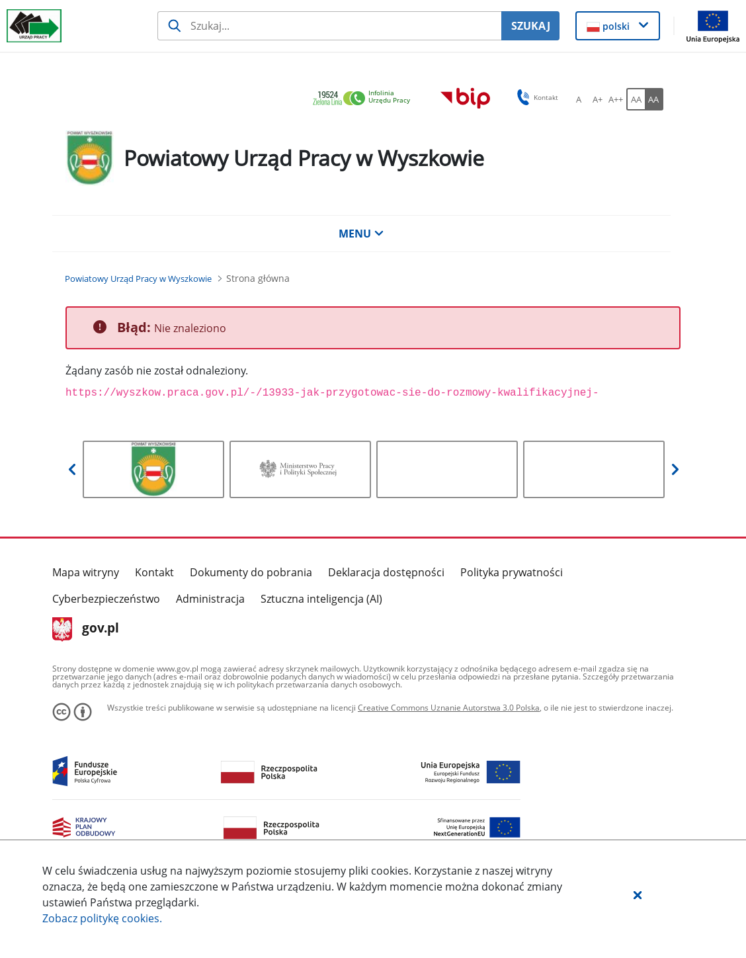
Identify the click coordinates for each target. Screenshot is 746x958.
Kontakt (154, 572)
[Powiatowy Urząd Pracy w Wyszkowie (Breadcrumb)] (138, 278)
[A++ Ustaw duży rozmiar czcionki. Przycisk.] (616, 99)
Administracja (210, 598)
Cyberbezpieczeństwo (106, 598)
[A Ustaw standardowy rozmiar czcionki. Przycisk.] (579, 99)
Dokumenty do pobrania (251, 572)
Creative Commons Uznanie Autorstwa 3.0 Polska (449, 707)
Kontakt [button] (535, 97)
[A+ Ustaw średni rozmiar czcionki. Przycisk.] (597, 99)
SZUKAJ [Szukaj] (530, 26)
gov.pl (85, 629)
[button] (637, 894)
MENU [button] (361, 233)
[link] (365, 98)
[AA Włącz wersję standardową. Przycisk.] (635, 99)
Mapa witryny (85, 572)
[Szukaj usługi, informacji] (329, 25)
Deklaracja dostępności (386, 572)
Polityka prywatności (511, 572)
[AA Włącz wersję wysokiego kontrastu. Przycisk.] (654, 99)
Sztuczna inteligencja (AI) (321, 598)
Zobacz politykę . (102, 918)
